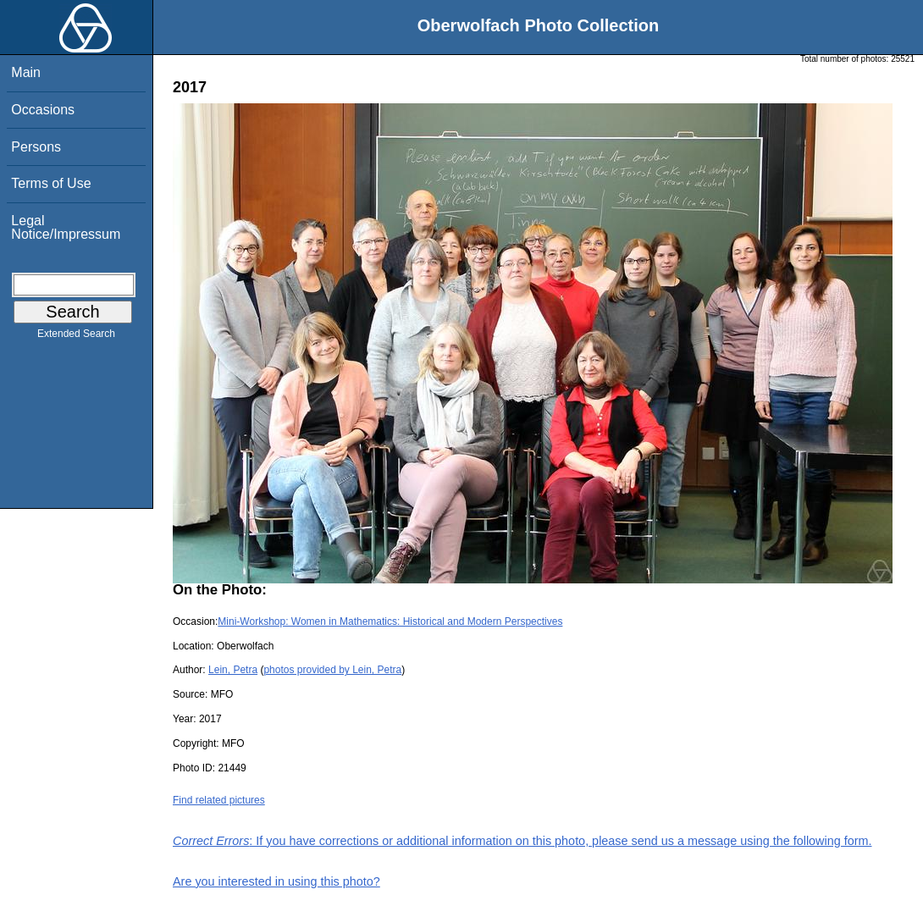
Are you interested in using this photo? (276, 881)
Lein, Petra (232, 670)
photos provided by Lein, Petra (332, 670)
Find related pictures (219, 800)
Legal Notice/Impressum (65, 227)
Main (26, 72)
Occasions (43, 109)
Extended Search (76, 337)
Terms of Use (51, 183)
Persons (36, 147)
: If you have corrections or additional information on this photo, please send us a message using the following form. (522, 841)
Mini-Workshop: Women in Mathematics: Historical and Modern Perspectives (390, 621)
